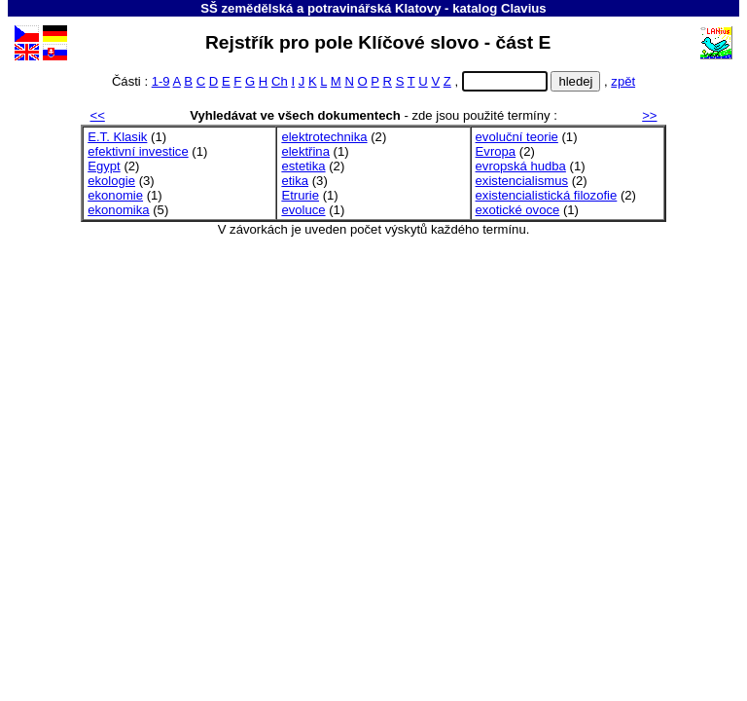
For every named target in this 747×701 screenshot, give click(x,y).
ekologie (111, 180)
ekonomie (115, 195)
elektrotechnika (324, 136)
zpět (623, 81)
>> (649, 115)
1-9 (161, 81)
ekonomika (118, 210)
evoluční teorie (517, 136)
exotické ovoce (518, 210)
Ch (279, 81)
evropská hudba (521, 166)
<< (97, 115)
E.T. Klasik (117, 136)
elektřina (305, 151)
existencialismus (522, 180)
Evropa (496, 151)
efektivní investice (138, 151)
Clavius (524, 8)
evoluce (303, 210)
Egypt (104, 166)
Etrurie (300, 195)
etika (294, 180)
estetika (303, 166)
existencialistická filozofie (547, 195)
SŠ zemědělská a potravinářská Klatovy (320, 8)
